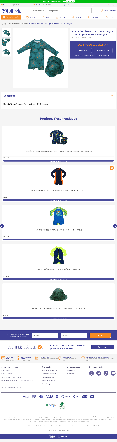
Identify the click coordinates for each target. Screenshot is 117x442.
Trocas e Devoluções (48, 380)
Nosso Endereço (6, 374)
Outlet (109, 17)
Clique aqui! (70, 1)
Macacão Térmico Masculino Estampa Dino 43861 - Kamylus (58, 230)
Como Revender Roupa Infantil (11, 377)
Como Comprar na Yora (49, 384)
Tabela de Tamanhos (8, 384)
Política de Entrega (48, 377)
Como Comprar (90, 5)
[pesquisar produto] (89, 11)
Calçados (93, 17)
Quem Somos (68, 5)
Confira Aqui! (102, 347)
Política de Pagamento (49, 374)
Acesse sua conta (103, 50)
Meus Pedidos (71, 370)
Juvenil (76, 17)
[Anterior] (2, 226)
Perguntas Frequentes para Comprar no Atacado (17, 380)
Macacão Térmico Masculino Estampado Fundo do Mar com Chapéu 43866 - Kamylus (58, 151)
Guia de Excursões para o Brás (11, 387)
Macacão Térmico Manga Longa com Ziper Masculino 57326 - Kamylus (58, 191)
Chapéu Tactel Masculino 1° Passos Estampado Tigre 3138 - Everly (58, 309)
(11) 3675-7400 (16, 5)
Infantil (60, 17)
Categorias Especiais (11, 17)
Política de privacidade (49, 370)
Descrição (9, 95)
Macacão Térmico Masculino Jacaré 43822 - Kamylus (58, 269)
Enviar (100, 335)
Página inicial (8, 24)
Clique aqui (89, 358)
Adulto (30, 17)
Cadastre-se (82, 50)
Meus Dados (71, 374)
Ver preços (112, 5)
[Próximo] (115, 226)
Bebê (45, 17)
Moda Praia (23, 24)
